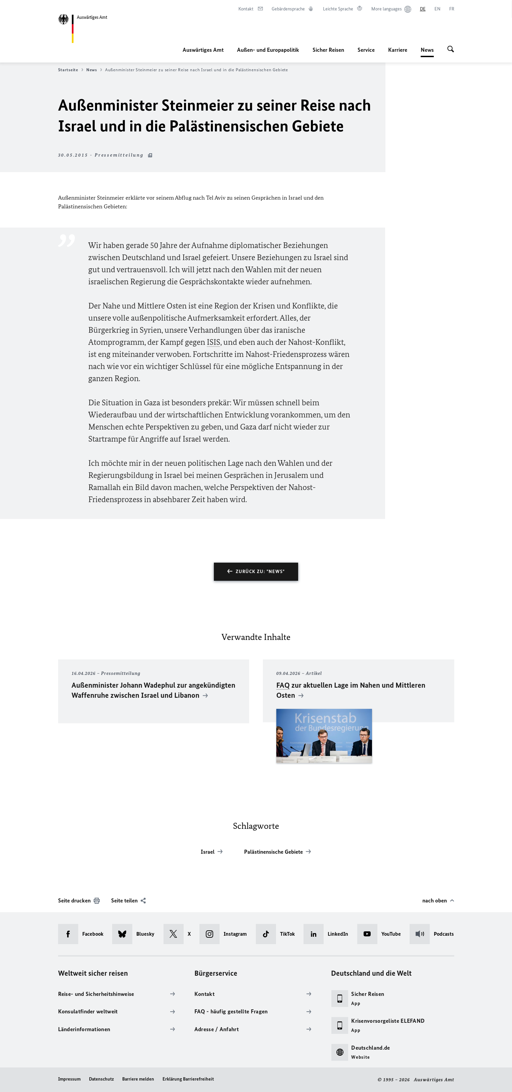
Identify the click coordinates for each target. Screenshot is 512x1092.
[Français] (451, 9)
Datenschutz (101, 1079)
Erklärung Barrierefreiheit (188, 1079)
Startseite (70, 70)
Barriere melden (138, 1079)
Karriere (397, 49)
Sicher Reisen (328, 49)
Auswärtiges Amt (203, 49)
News (427, 49)
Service (366, 49)
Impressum (69, 1079)
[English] (437, 9)
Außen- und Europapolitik (268, 49)
